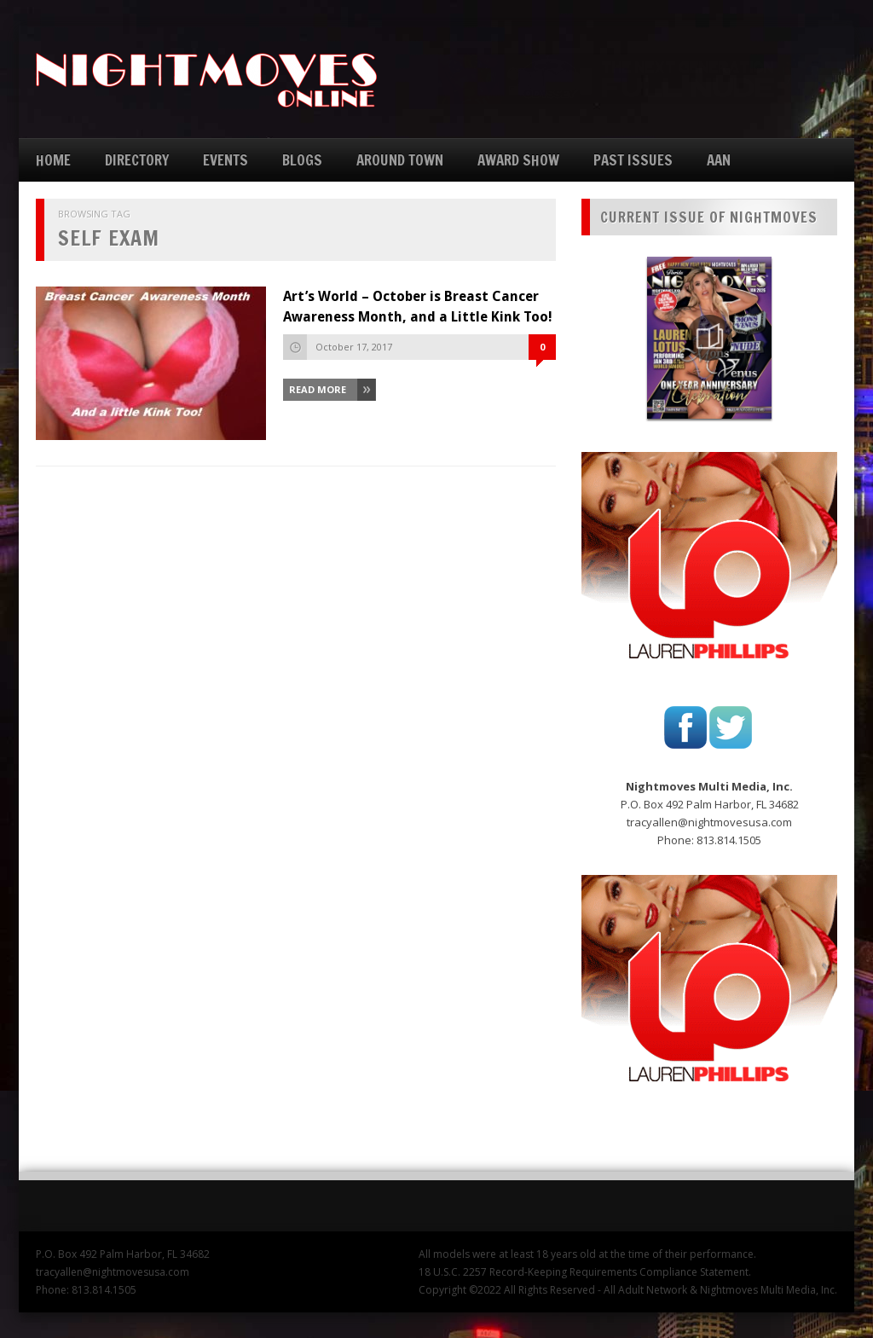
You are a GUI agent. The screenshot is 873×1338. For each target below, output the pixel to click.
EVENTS (225, 160)
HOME (53, 160)
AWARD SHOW (518, 160)
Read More (317, 389)
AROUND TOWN (399, 160)
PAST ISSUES (633, 160)
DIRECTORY (137, 160)
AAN (719, 160)
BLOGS (302, 160)
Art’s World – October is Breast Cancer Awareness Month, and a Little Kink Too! (417, 306)
